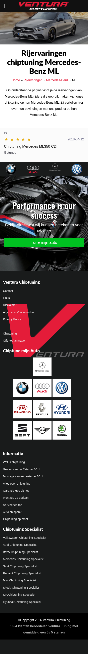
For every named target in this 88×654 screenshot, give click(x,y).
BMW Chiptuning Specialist (20, 552)
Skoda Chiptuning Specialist (21, 587)
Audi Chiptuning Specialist (19, 544)
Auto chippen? (12, 512)
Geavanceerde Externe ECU (21, 469)
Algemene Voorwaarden (18, 312)
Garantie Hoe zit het (16, 490)
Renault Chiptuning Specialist (22, 573)
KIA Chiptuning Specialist (19, 594)
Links (6, 298)
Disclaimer (9, 305)
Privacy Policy (12, 319)
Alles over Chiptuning (16, 483)
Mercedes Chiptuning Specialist (23, 559)
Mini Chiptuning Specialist (19, 580)
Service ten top (12, 505)
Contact (8, 290)
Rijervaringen (33, 80)
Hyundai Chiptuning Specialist (22, 602)
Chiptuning (10, 333)
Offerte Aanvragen (14, 340)
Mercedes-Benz (57, 80)
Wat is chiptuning (14, 462)
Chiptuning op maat (15, 519)
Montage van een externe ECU (23, 476)
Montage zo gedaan (15, 497)
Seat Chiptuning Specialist (20, 566)
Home (15, 80)
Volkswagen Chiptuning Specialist (24, 537)
